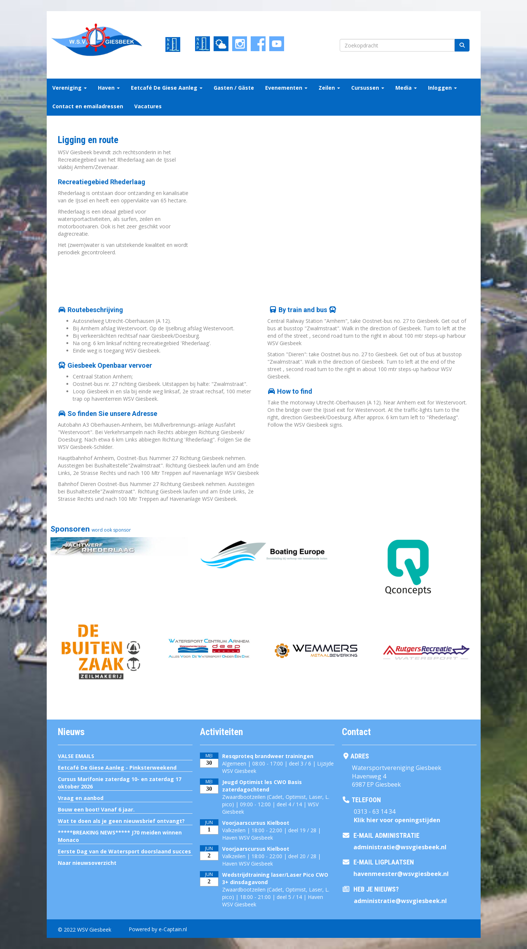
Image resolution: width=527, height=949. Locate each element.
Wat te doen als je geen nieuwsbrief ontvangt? (121, 820)
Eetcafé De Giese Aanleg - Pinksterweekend (117, 767)
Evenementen (286, 87)
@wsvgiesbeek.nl (400, 847)
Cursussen (367, 87)
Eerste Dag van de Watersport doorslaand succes (124, 851)
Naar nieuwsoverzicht (87, 862)
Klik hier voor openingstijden (397, 820)
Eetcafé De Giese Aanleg (166, 87)
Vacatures (148, 106)
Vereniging (69, 87)
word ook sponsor (111, 530)
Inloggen (442, 87)
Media (406, 87)
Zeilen (329, 87)
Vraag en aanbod (80, 797)
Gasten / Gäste (234, 87)
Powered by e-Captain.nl (158, 929)
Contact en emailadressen (87, 106)
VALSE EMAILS (76, 756)
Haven (109, 87)
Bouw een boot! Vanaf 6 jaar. (96, 809)
